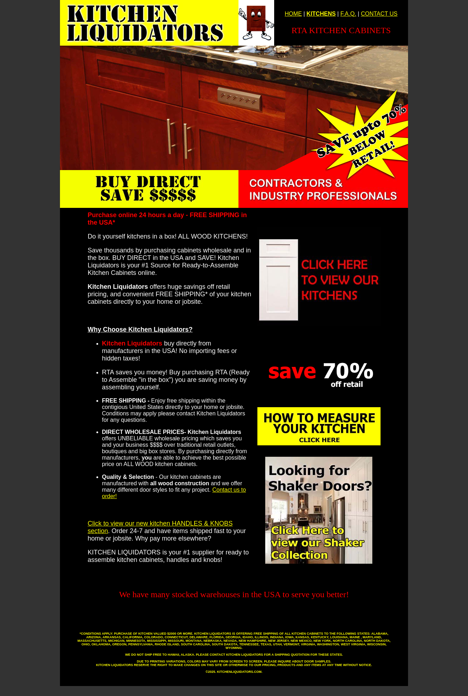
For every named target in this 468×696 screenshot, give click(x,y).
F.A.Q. (348, 14)
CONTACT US (379, 14)
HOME (293, 14)
